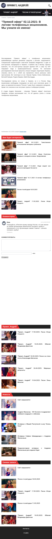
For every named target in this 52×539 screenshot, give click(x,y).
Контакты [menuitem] (26, 528)
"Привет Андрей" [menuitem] (10, 12)
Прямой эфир (23, 131)
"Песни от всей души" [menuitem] (32, 12)
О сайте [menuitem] (26, 533)
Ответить (9, 232)
